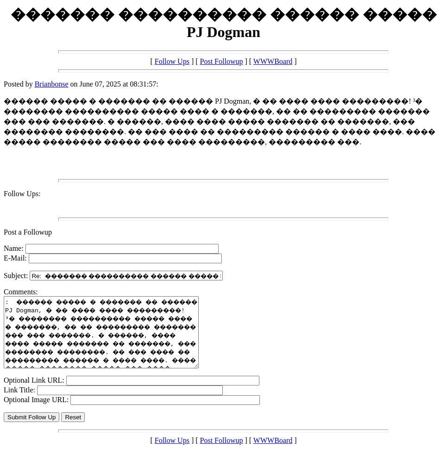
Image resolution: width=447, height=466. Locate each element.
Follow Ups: (22, 194)
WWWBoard (272, 61)
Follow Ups (172, 61)
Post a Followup (28, 232)
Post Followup (221, 61)
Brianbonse (52, 84)
